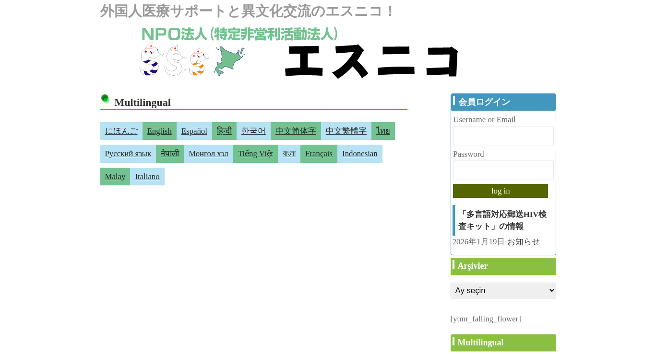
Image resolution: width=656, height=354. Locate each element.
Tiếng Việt (255, 153)
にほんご (121, 131)
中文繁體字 (346, 131)
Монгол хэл (208, 153)
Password (468, 154)
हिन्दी (224, 131)
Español (194, 131)
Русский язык (128, 153)
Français (319, 153)
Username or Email (484, 119)
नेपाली (170, 153)
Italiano (147, 176)
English (159, 131)
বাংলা (289, 153)
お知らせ (523, 241)
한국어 (253, 131)
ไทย (383, 131)
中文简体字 (295, 131)
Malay (115, 176)
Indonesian (360, 153)
